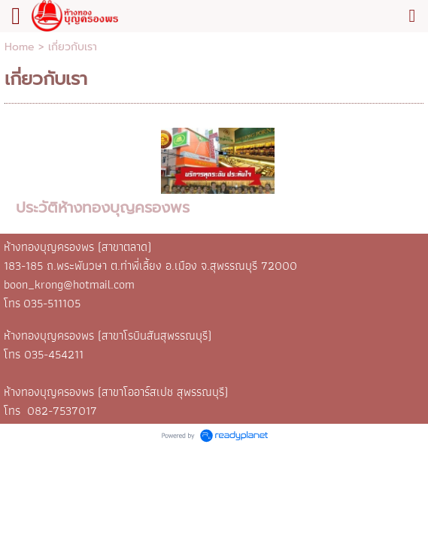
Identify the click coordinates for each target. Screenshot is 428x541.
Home (20, 47)
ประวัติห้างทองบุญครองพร (103, 207)
